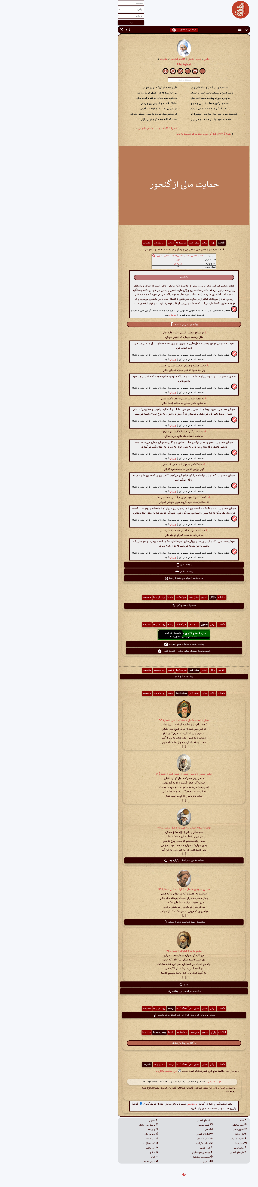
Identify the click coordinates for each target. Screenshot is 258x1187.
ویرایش (117, 315)
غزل (123, 260)
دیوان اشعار (139, 59)
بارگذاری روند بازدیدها (129, 1043)
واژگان (157, 243)
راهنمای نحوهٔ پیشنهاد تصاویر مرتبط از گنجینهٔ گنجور (129, 651)
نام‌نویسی (137, 1104)
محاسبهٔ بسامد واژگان (129, 606)
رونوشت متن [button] (129, 564)
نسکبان (153, 1162)
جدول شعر (185, 1129)
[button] (191, 29)
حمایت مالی (96, 1134)
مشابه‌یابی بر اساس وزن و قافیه (129, 991)
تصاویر (149, 243)
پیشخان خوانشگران (147, 1152)
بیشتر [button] (129, 984)
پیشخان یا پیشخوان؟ (147, 1157)
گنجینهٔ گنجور (150, 1139)
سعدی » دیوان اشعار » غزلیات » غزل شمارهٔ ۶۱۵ (129, 889)
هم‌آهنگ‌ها (126, 243)
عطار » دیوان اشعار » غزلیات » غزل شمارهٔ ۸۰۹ (129, 720)
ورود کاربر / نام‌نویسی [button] (129, 30)
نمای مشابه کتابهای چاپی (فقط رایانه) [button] (129, 578)
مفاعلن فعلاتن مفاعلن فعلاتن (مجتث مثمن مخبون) (126, 256)
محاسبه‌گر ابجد (149, 1143)
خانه (188, 1120)
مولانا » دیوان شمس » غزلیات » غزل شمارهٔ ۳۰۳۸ (129, 828)
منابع (99, 1152)
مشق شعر (139, 243)
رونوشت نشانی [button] (129, 571)
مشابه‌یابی (185, 1148)
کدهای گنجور (150, 1120)
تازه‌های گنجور (184, 1152)
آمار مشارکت (95, 1143)
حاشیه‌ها (92, 243)
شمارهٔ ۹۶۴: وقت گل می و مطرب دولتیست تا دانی (148, 134)
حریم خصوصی (95, 1162)
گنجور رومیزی (150, 1125)
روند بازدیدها (104, 243)
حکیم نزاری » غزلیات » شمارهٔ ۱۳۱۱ (129, 951)
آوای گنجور (151, 1148)
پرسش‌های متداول (93, 1125)
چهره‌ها (98, 1129)
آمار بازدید (97, 1148)
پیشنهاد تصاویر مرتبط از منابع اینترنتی (129, 644)
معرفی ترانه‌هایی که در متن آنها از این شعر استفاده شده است (129, 1015)
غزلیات (109, 59)
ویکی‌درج (123, 263)
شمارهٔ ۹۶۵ (129, 64)
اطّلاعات (166, 243)
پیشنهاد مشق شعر (129, 676)
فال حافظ (186, 1134)
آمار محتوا (97, 1139)
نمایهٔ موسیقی (184, 1139)
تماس (99, 1157)
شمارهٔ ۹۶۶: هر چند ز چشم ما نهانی (102, 128)
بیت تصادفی (184, 1125)
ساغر (154, 1129)
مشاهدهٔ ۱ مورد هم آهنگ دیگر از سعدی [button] (129, 922)
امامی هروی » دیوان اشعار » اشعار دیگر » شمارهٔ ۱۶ (129, 774)
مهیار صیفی (159, 1082)
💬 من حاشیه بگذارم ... (113, 1071)
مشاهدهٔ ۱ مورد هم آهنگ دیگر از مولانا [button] (129, 860)
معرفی (98, 1120)
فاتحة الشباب (122, 59)
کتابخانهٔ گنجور (150, 1134)
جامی (152, 59)
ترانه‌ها (116, 243)
